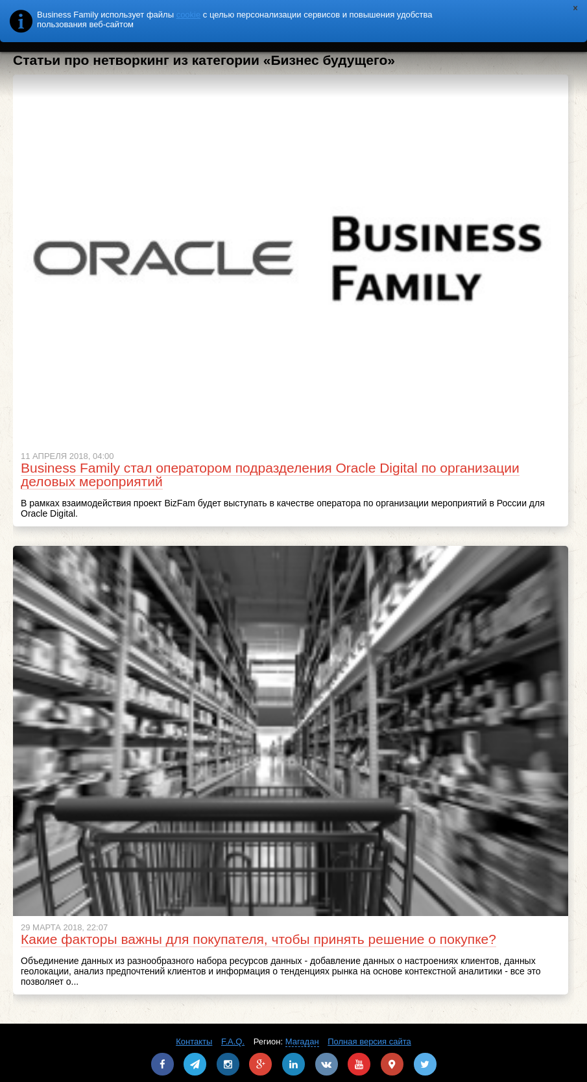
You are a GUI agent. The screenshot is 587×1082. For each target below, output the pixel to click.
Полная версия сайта (369, 1041)
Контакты (194, 1041)
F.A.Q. (233, 1041)
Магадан (302, 1041)
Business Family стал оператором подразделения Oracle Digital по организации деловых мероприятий (270, 474)
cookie (188, 14)
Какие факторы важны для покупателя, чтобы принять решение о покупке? (258, 939)
